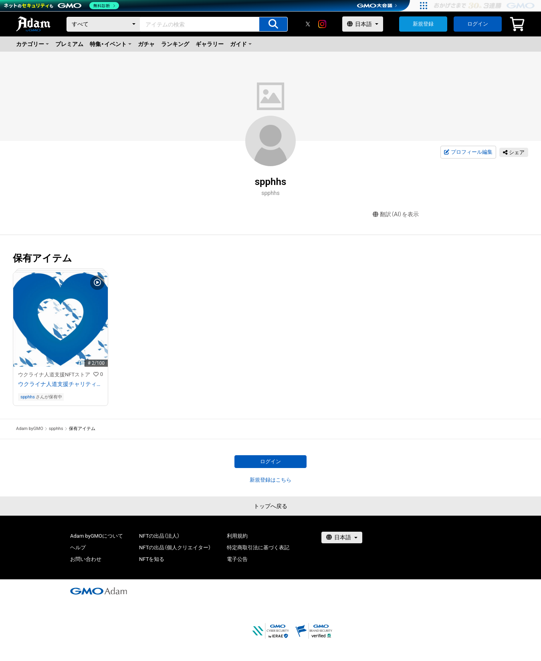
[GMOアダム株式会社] (98, 591)
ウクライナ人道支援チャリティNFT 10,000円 (60, 384)
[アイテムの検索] (273, 24)
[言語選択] (362, 24)
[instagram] (322, 24)
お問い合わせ (85, 559)
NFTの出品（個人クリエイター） (175, 547)
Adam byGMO (29, 428)
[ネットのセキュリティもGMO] (61, 5)
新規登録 (423, 24)
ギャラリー (210, 44)
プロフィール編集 (468, 152)
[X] (308, 24)
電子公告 (237, 559)
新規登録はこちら (270, 480)
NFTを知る (151, 559)
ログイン (477, 24)
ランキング (175, 44)
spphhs (27, 397)
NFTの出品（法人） (159, 536)
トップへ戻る (270, 506)
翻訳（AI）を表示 (396, 214)
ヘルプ (78, 547)
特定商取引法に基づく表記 (258, 547)
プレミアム (69, 44)
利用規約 (237, 536)
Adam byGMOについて (96, 536)
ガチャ (146, 44)
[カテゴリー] (103, 24)
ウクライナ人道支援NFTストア (54, 375)
